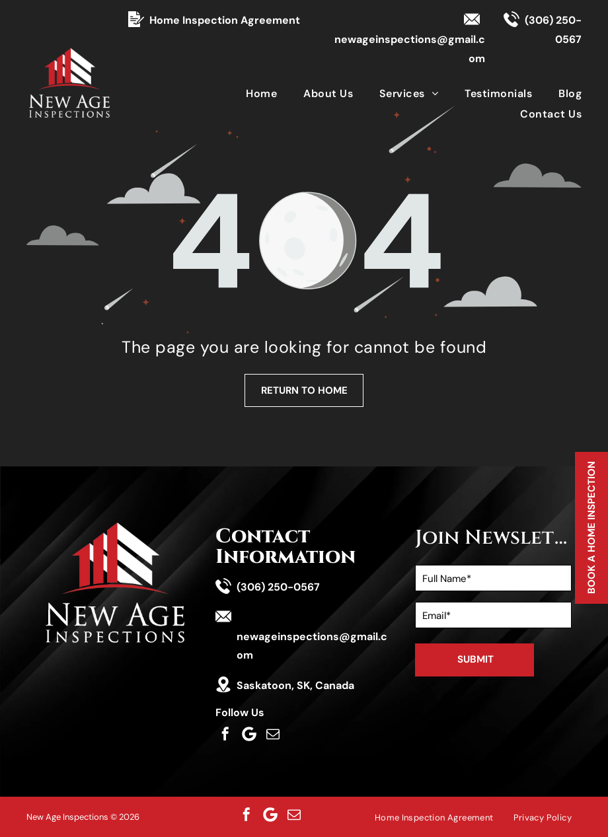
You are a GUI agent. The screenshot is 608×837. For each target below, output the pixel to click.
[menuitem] (248, 93)
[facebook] (225, 734)
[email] (273, 734)
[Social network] (249, 734)
